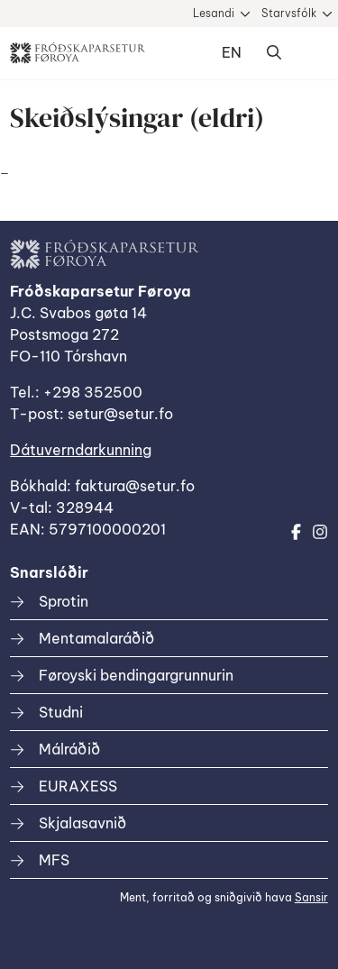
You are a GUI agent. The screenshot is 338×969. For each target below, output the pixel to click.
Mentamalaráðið (96, 638)
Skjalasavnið (82, 823)
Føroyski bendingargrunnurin (136, 675)
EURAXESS (78, 786)
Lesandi (213, 13)
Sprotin (63, 601)
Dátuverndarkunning (80, 450)
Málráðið (69, 749)
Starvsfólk (288, 13)
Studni (61, 712)
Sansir (311, 897)
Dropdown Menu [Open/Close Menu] (310, 53)
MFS (54, 860)
